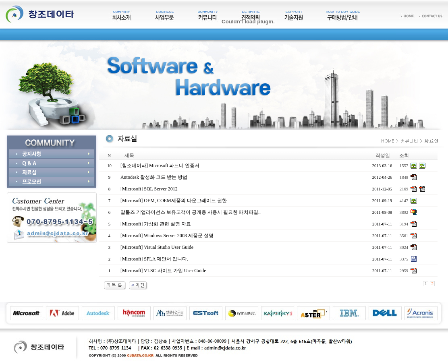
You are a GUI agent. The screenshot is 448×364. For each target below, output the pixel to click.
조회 (404, 155)
